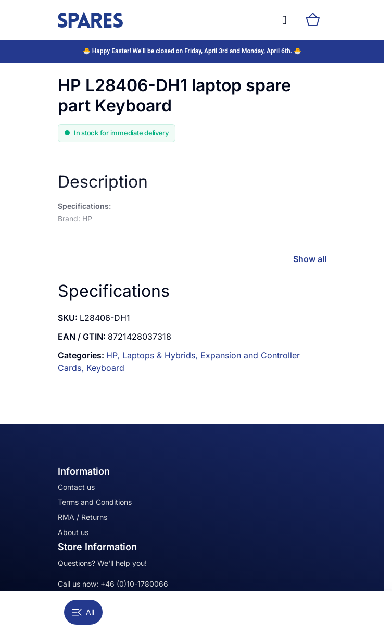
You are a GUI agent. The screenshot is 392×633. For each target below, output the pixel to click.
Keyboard (105, 368)
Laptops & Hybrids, (161, 355)
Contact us (76, 486)
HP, (114, 355)
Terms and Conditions (95, 502)
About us (73, 532)
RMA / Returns (82, 517)
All (83, 611)
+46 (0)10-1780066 (134, 583)
